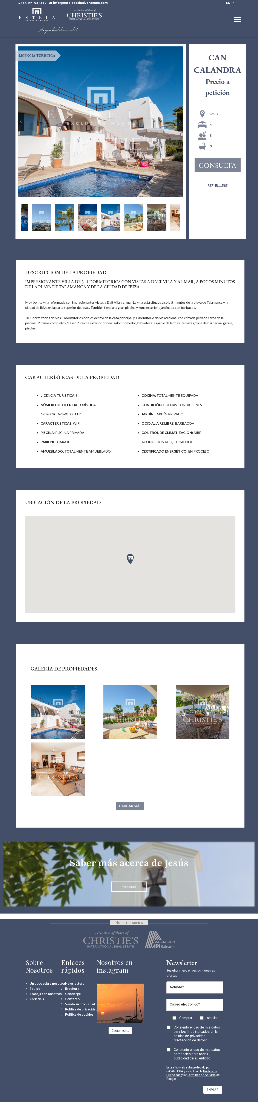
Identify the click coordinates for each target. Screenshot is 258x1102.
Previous (21, 122)
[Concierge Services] (71, 993)
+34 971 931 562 (33, 3)
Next (180, 122)
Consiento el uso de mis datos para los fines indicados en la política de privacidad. (197, 1033)
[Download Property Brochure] (70, 988)
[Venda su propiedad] (78, 1004)
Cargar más (130, 806)
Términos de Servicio (201, 1075)
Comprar (185, 1018)
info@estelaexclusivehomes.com (80, 3)
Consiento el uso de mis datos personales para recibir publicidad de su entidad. (197, 1054)
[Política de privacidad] (79, 1009)
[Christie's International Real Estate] (35, 998)
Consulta (217, 165)
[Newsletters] (72, 983)
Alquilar (212, 1018)
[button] (120, 1030)
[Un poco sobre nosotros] (46, 983)
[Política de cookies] (77, 1014)
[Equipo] (33, 988)
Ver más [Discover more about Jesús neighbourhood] (129, 887)
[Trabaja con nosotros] (43, 993)
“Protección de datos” (190, 1040)
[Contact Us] (70, 998)
